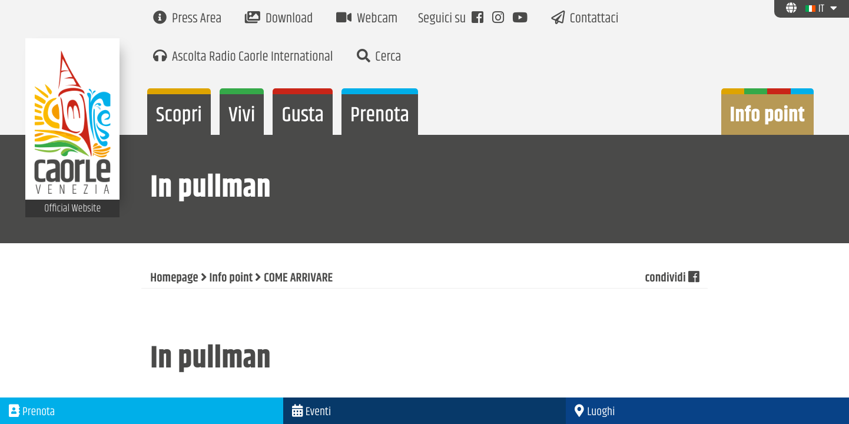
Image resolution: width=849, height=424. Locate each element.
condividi (671, 278)
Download (279, 19)
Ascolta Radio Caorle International (243, 57)
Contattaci (585, 19)
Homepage (174, 278)
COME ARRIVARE (298, 278)
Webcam (366, 19)
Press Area (187, 19)
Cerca (379, 57)
